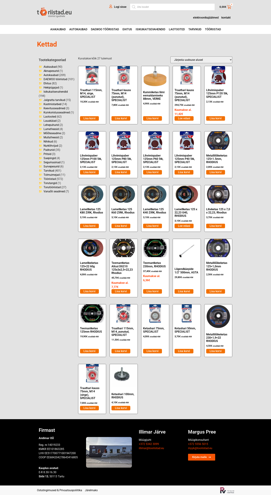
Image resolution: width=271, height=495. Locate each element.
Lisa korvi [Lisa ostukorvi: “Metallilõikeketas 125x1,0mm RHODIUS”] (216, 291)
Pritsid (47, 154)
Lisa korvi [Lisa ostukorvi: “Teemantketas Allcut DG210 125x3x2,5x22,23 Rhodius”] (121, 291)
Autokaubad (78, 29)
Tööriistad (213, 29)
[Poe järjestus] (201, 59)
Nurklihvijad (51, 145)
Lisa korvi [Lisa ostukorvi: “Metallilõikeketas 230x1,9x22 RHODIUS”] (216, 351)
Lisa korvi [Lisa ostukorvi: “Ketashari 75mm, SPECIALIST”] (152, 351)
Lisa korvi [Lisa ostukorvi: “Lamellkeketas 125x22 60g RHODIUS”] (89, 291)
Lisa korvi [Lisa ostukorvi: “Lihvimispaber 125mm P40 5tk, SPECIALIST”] (184, 172)
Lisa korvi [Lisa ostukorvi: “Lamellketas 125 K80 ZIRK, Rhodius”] (89, 226)
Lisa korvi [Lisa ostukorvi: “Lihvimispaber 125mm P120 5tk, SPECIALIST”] (216, 118)
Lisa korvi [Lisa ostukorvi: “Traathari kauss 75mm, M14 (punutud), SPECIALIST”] (121, 118)
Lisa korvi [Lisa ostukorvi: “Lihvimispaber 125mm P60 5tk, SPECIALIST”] (152, 172)
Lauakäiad (50, 120)
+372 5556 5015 (198, 444)
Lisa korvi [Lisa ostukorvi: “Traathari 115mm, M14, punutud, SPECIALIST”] (121, 351)
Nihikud (48, 141)
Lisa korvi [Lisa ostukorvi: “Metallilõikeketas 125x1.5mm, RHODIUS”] (216, 172)
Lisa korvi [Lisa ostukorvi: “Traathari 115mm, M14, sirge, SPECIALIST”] (89, 118)
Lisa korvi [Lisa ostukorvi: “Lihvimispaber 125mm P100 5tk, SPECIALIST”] (89, 172)
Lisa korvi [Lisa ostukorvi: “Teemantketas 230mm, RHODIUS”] (152, 291)
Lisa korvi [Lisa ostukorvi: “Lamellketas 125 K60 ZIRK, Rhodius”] (121, 226)
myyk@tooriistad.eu (200, 448)
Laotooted (177, 29)
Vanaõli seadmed (54, 191)
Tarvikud (194, 29)
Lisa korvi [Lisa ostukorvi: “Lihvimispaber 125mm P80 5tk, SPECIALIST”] (121, 172)
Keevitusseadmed (54, 108)
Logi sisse (120, 6)
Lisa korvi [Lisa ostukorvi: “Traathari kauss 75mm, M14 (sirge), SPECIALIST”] (89, 408)
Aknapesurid (51, 71)
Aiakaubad (58, 29)
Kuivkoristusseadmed (57, 112)
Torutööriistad (52, 187)
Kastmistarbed (52, 104)
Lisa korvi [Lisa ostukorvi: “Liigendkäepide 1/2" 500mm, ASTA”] (184, 291)
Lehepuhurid (51, 125)
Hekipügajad (51, 87)
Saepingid (50, 158)
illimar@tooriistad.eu (151, 448)
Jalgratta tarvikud (54, 100)
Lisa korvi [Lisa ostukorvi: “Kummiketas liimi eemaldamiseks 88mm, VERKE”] (152, 118)
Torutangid (50, 183)
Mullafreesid (51, 137)
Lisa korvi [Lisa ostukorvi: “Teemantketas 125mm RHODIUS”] (89, 351)
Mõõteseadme (52, 133)
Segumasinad (52, 162)
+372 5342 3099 (149, 444)
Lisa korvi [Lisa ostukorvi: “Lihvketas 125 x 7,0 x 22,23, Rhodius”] (216, 226)
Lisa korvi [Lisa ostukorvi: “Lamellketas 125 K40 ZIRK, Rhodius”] (152, 226)
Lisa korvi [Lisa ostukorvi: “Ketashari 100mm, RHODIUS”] (121, 408)
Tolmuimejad (52, 174)
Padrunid (49, 149)
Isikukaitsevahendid (150, 29)
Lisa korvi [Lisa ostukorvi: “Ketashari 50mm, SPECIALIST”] (184, 351)
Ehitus (127, 29)
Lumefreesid (51, 129)
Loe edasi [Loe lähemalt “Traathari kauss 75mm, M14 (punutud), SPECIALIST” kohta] (184, 118)
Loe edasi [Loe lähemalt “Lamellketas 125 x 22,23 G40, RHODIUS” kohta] (184, 226)
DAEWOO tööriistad (105, 29)
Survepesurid (51, 166)
